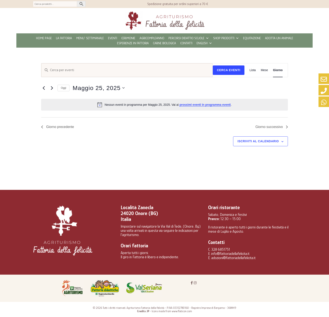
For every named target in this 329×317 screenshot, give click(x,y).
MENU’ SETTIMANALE (90, 38)
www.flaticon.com (182, 311)
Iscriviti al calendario (258, 141)
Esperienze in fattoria (133, 43)
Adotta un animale (279, 38)
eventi (112, 38)
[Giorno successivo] (51, 87)
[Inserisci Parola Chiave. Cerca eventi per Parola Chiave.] (127, 70)
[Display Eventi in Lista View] (252, 70)
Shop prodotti (226, 38)
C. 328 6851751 (219, 249)
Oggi (63, 87)
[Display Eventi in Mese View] (264, 70)
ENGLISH (204, 43)
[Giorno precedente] (43, 87)
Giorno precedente (57, 127)
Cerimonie (128, 38)
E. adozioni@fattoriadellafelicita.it (232, 258)
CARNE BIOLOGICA (164, 43)
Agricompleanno (152, 38)
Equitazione (252, 38)
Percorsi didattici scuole (188, 38)
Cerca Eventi (228, 70)
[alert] (164, 105)
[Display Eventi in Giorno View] (278, 70)
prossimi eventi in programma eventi (205, 104)
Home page (44, 38)
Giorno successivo (271, 127)
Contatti (186, 43)
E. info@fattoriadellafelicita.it (228, 254)
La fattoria (64, 38)
